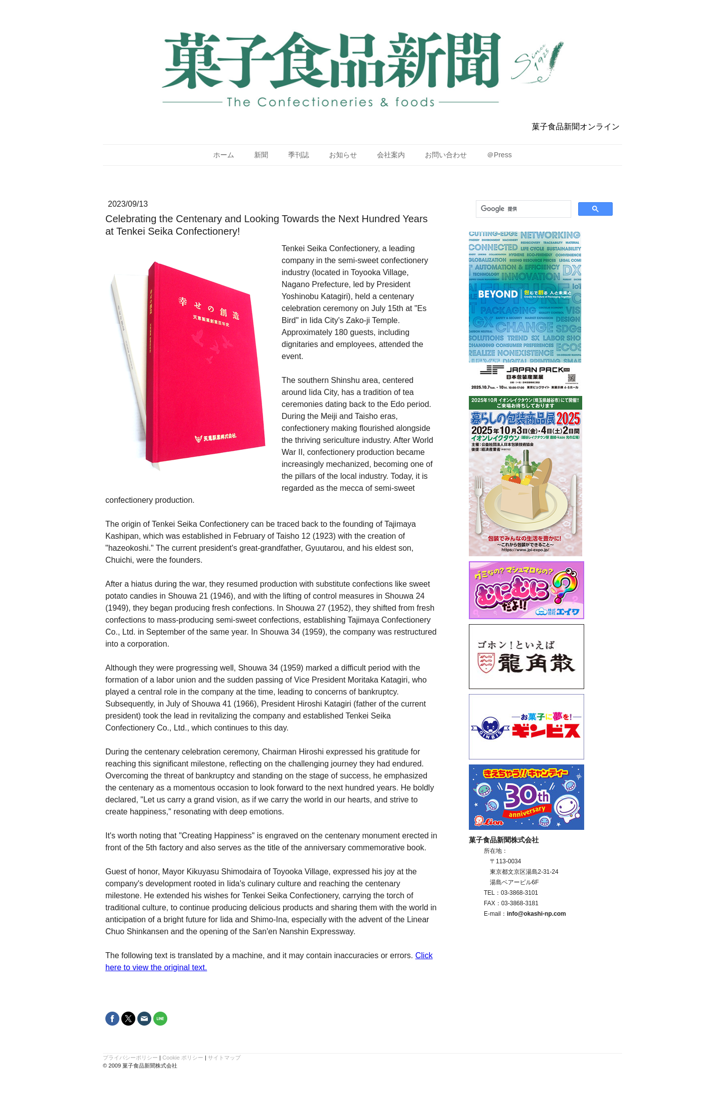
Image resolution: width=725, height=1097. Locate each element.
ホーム (223, 155)
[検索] (522, 209)
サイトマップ (224, 1058)
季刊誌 (298, 155)
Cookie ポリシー (182, 1058)
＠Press (499, 155)
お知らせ (343, 155)
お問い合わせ (446, 155)
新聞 (261, 155)
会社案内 (391, 155)
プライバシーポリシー (130, 1058)
